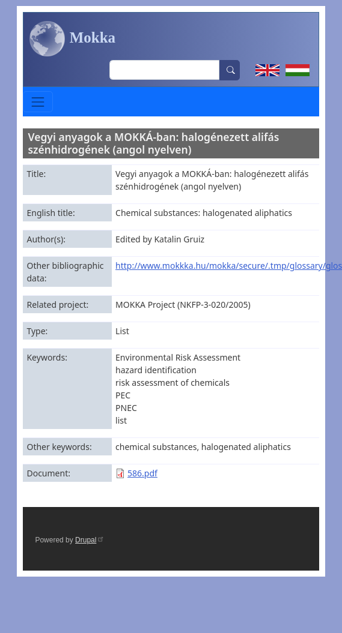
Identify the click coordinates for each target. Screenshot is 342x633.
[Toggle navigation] (37, 101)
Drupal (90, 540)
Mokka (72, 39)
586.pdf (142, 473)
